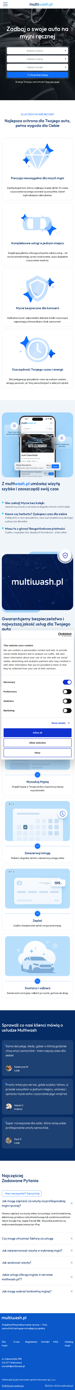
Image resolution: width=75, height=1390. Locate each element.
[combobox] (37, 50)
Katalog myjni (69, 1343)
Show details (58, 723)
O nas (16, 1341)
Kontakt (45, 1341)
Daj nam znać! (52, 81)
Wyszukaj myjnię (37, 74)
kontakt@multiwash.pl (13, 1366)
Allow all (37, 732)
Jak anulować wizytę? (16, 1262)
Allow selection (37, 742)
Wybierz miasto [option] (35, 50)
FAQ (55, 1341)
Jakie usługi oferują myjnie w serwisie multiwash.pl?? (27, 1277)
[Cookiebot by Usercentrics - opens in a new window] (58, 635)
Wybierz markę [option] (35, 58)
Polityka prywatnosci (13, 1385)
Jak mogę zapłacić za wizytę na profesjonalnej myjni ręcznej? (33, 1203)
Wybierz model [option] (35, 67)
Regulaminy (31, 1341)
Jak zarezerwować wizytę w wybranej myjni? (32, 1250)
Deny (37, 752)
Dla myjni (4, 1343)
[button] (21, 1193)
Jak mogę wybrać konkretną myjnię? (26, 1291)
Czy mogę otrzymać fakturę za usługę (27, 1238)
